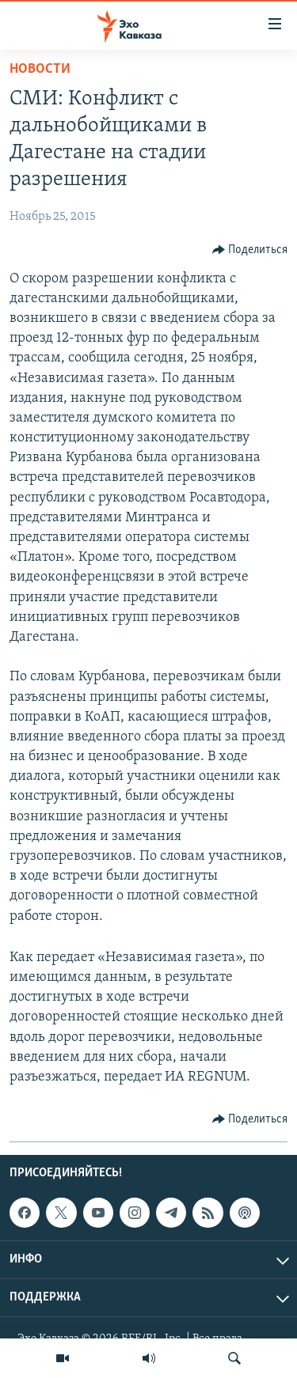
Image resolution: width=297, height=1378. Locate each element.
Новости (40, 69)
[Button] (250, 250)
